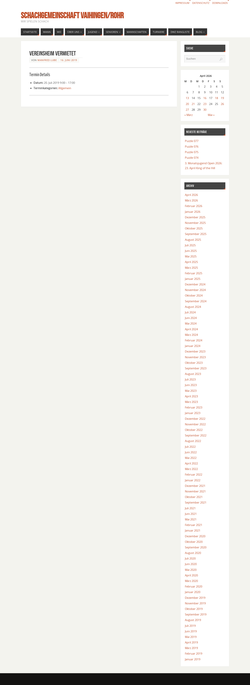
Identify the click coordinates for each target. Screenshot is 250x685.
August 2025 (193, 240)
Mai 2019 (191, 637)
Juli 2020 (190, 558)
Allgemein (64, 88)
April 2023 (191, 396)
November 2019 (195, 603)
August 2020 (193, 553)
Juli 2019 (190, 626)
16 (204, 98)
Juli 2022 (190, 447)
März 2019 (191, 648)
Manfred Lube (47, 60)
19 (222, 98)
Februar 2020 (193, 586)
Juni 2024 (191, 318)
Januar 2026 (192, 212)
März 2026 (191, 200)
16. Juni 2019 (68, 60)
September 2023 (195, 368)
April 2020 (191, 575)
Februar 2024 (193, 340)
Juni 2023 (191, 385)
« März (188, 115)
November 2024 (195, 290)
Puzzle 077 (191, 141)
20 (187, 104)
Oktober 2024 (194, 295)
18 (216, 98)
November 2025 (195, 223)
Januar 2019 (192, 659)
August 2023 (193, 374)
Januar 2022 (192, 480)
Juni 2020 (191, 564)
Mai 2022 (191, 458)
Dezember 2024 (195, 284)
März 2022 (191, 469)
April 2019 (191, 642)
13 (187, 98)
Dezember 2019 (195, 598)
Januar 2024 (192, 346)
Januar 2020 (192, 592)
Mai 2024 (191, 323)
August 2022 (193, 441)
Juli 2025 (190, 245)
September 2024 (195, 301)
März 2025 (191, 268)
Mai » (211, 115)
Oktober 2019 (194, 609)
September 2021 (195, 502)
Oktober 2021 (194, 497)
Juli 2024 (190, 312)
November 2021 (195, 491)
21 (193, 104)
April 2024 (191, 329)
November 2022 (195, 424)
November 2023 (195, 357)
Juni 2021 (191, 514)
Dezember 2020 (195, 536)
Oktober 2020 (194, 542)
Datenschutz (200, 3)
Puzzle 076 (191, 146)
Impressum (182, 3)
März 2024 (191, 335)
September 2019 (195, 614)
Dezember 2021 (195, 486)
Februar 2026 (193, 206)
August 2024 (193, 307)
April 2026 (191, 195)
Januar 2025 (192, 279)
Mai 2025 (191, 256)
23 (204, 104)
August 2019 (193, 620)
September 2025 (195, 234)
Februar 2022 (193, 474)
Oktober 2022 (194, 430)
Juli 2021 (190, 508)
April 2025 (191, 262)
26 (222, 104)
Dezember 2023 (195, 351)
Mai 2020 (191, 570)
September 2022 (195, 435)
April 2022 (191, 463)
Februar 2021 (193, 525)
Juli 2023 (190, 379)
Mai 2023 (191, 391)
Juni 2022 (191, 452)
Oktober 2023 (194, 363)
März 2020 (191, 581)
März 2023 (191, 402)
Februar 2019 (193, 653)
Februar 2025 (193, 273)
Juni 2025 (191, 251)
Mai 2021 (191, 519)
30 (204, 110)
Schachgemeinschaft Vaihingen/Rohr (72, 15)
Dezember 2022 (195, 419)
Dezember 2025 (195, 217)
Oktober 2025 (194, 228)
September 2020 (195, 547)
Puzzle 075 (191, 152)
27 (187, 110)
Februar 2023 (193, 407)
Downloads (220, 3)
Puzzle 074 (191, 158)
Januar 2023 (192, 413)
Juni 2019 (191, 631)
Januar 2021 (192, 530)
